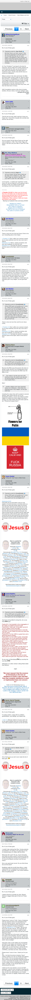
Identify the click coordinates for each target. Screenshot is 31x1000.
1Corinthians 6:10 (8, 573)
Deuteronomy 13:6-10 (6, 501)
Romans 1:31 (13, 566)
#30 (28, 915)
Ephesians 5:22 (6, 242)
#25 (28, 606)
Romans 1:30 (14, 559)
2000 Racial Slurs (16, 692)
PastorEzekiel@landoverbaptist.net (13, 585)
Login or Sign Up (25, 1)
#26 (28, 709)
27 (20, 552)
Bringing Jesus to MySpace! (15, 207)
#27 (28, 741)
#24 (28, 487)
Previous (8, 29)
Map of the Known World (10, 686)
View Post (23, 51)
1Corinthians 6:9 (17, 569)
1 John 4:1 (5, 720)
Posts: (7, 42)
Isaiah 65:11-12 (11, 927)
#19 (28, 166)
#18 (28, 135)
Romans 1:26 (15, 552)
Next (27, 29)
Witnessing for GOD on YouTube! (15, 205)
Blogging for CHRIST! (15, 203)
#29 (28, 889)
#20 (28, 228)
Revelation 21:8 (24, 576)
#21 (28, 264)
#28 (28, 844)
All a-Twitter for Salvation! (15, 206)
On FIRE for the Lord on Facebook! (15, 209)
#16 (28, 45)
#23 (28, 354)
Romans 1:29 (6, 553)
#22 (28, 298)
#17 (28, 111)
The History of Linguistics (14, 687)
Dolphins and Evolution (13, 689)
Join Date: (8, 40)
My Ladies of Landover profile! (15, 210)
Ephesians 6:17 (6, 245)
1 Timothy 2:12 (6, 238)
